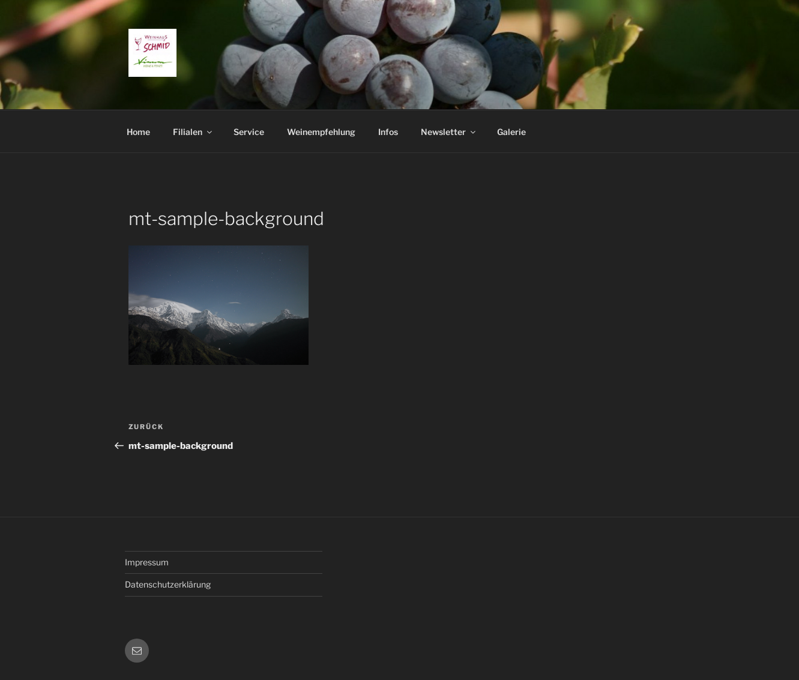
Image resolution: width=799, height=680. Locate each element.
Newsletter (449, 132)
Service (249, 132)
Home (138, 132)
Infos (388, 132)
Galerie (511, 132)
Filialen (193, 132)
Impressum (147, 562)
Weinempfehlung (321, 132)
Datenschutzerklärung (168, 584)
